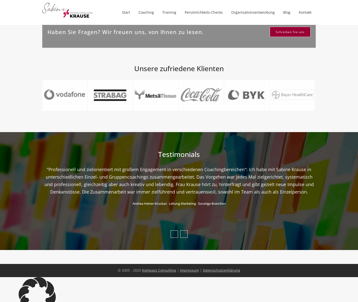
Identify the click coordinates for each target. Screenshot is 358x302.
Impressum (189, 270)
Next (184, 234)
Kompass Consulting (159, 270)
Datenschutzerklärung (221, 270)
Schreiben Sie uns (290, 32)
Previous (174, 234)
